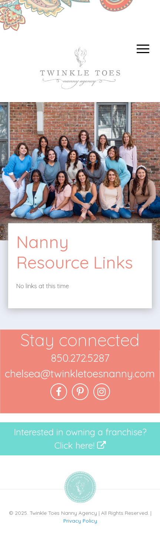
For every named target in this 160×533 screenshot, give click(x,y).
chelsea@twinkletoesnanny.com (80, 373)
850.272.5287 (80, 357)
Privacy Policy (80, 520)
